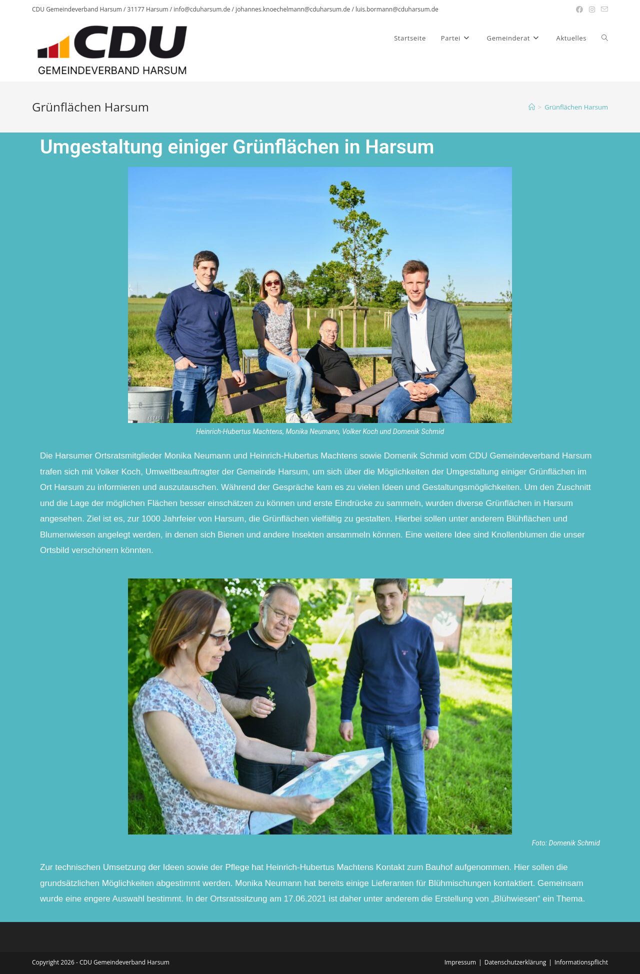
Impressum (460, 962)
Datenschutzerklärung (515, 962)
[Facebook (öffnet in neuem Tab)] (579, 9)
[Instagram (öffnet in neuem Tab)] (592, 9)
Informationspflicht (581, 962)
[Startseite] (531, 107)
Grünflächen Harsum (576, 107)
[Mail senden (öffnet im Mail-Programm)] (603, 9)
